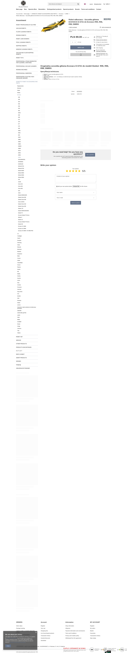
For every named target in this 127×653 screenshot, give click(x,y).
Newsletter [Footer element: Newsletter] (43, 640)
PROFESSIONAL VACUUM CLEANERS (26, 66)
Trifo (18, 330)
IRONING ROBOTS (21, 35)
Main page (19, 9)
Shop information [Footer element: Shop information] (69, 626)
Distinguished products (54, 9)
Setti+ (18, 317)
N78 (19, 179)
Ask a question (90, 154)
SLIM (19, 192)
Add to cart (81, 47)
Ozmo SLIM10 (21, 201)
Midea (18, 319)
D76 (19, 121)
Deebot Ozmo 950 (22, 199)
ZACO (18, 280)
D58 (19, 106)
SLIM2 (19, 181)
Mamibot (19, 251)
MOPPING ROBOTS (21, 45)
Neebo (18, 302)
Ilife (18, 271)
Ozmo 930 (20, 186)
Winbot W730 (21, 168)
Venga (18, 326)
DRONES (18, 361)
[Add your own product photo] (83, 186)
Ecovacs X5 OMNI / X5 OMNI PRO (25, 230)
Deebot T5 (20, 212)
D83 (19, 135)
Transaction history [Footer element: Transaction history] (45, 635)
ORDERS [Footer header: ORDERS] (19, 622)
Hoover (18, 264)
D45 (19, 99)
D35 (19, 97)
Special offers (32, 9)
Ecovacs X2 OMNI (22, 228)
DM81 (19, 139)
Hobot (18, 244)
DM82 (19, 141)
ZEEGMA (19, 310)
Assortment (21, 20)
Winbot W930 (21, 175)
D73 (19, 119)
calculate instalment (101, 51)
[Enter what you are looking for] (64, 4)
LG (18, 233)
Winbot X (20, 217)
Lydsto (18, 315)
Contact (98, 9)
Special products (68, 9)
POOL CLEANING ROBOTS (23, 42)
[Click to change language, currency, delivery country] (85, 4)
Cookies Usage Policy (11, 638)
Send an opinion (76, 202)
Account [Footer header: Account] (44, 622)
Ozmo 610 (20, 184)
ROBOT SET (19, 336)
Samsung (19, 242)
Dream (18, 324)
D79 (19, 126)
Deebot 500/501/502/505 (23, 210)
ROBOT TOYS (19, 57)
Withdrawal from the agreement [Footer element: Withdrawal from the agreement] (73, 638)
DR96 (19, 155)
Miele (18, 256)
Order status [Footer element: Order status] (19, 626)
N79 (19, 190)
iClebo (18, 260)
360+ (18, 298)
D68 (19, 117)
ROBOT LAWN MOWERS (22, 38)
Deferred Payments (100, 53)
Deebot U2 (20, 219)
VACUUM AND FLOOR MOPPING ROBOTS (24, 53)
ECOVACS (79, 91)
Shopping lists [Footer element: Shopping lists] (44, 630)
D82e (19, 132)
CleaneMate (20, 262)
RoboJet (19, 247)
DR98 (66, 13)
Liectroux (19, 328)
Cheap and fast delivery (101, 39)
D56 (19, 103)
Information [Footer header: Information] (69, 622)
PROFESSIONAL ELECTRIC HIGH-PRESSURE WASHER (25, 77)
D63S (19, 112)
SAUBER (19, 321)
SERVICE (18, 340)
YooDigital (19, 236)
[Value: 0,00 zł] (107, 4)
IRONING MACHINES (21, 69)
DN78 (19, 150)
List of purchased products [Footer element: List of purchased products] (47, 633)
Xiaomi (18, 238)
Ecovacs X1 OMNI (22, 226)
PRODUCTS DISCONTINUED (23, 347)
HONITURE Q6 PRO (21, 312)
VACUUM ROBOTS (21, 28)
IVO (18, 293)
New (25, 9)
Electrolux (19, 249)
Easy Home (19, 291)
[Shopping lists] (98, 4)
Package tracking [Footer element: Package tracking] (20, 628)
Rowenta (19, 300)
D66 (19, 115)
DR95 (19, 152)
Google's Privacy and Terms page (17, 642)
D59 (19, 108)
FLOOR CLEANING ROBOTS (23, 31)
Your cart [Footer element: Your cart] (43, 628)
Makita (18, 273)
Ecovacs (61, 13)
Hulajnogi (18, 364)
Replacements (20, 86)
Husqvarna (19, 253)
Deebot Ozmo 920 (22, 204)
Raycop (19, 267)
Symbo (18, 269)
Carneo (18, 258)
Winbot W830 (21, 170)
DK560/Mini (20, 161)
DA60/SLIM (20, 164)
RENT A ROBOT (20, 354)
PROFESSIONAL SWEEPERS (24, 73)
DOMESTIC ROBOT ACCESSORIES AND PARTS (44, 13)
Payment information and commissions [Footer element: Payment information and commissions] (75, 630)
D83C (19, 137)
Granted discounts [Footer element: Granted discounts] (45, 638)
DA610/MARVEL (21, 159)
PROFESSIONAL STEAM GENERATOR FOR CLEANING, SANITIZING (26, 62)
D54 (19, 101)
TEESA (18, 333)
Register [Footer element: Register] (43, 626)
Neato (18, 90)
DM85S (19, 146)
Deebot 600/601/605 (22, 195)
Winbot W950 (21, 177)
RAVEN (19, 296)
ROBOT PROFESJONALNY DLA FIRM (26, 24)
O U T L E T (19, 350)
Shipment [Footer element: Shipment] (67, 628)
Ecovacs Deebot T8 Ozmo (23, 215)
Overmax (19, 289)
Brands (77, 9)
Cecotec (19, 284)
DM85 (19, 144)
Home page (27, 13)
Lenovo (18, 304)
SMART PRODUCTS (21, 357)
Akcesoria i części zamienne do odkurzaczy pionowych (26, 308)
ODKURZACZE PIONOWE (23, 368)
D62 (19, 110)
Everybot (19, 240)
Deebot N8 (20, 224)
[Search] (78, 4)
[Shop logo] (23, 4)
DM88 (19, 148)
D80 (19, 128)
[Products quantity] (73, 42)
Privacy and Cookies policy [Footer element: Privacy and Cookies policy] (72, 635)
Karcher (19, 278)
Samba (18, 276)
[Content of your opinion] (75, 178)
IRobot (18, 92)
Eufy (18, 282)
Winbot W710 (21, 166)
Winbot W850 (21, 172)
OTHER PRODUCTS (21, 343)
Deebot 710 (20, 208)
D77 (19, 123)
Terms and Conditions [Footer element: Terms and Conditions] (70, 633)
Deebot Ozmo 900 (22, 197)
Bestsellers (41, 9)
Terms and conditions (88, 9)
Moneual (19, 88)
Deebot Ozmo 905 (22, 206)
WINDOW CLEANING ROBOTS (24, 49)
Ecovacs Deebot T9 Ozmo (23, 221)
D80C (19, 130)
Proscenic (19, 287)
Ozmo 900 (20, 188)
